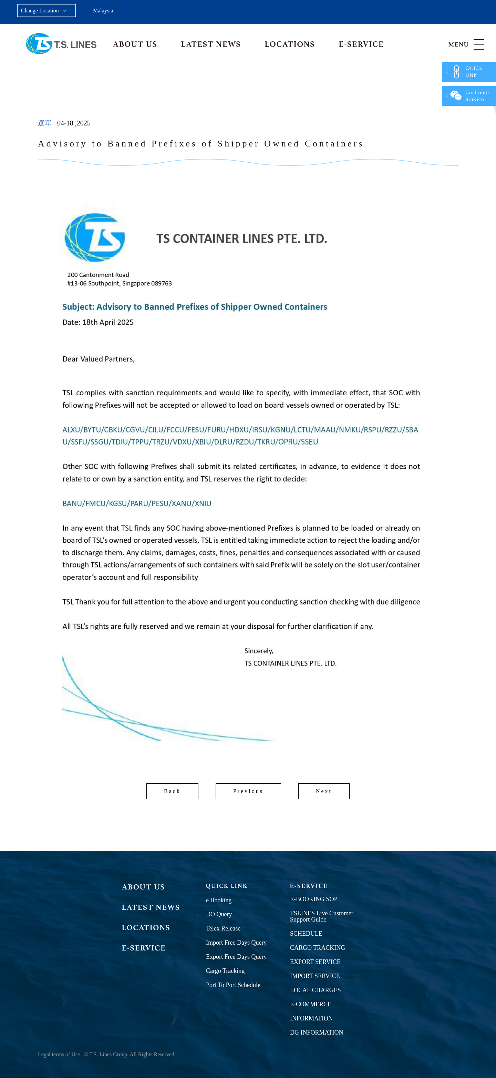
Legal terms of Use (59, 1054)
